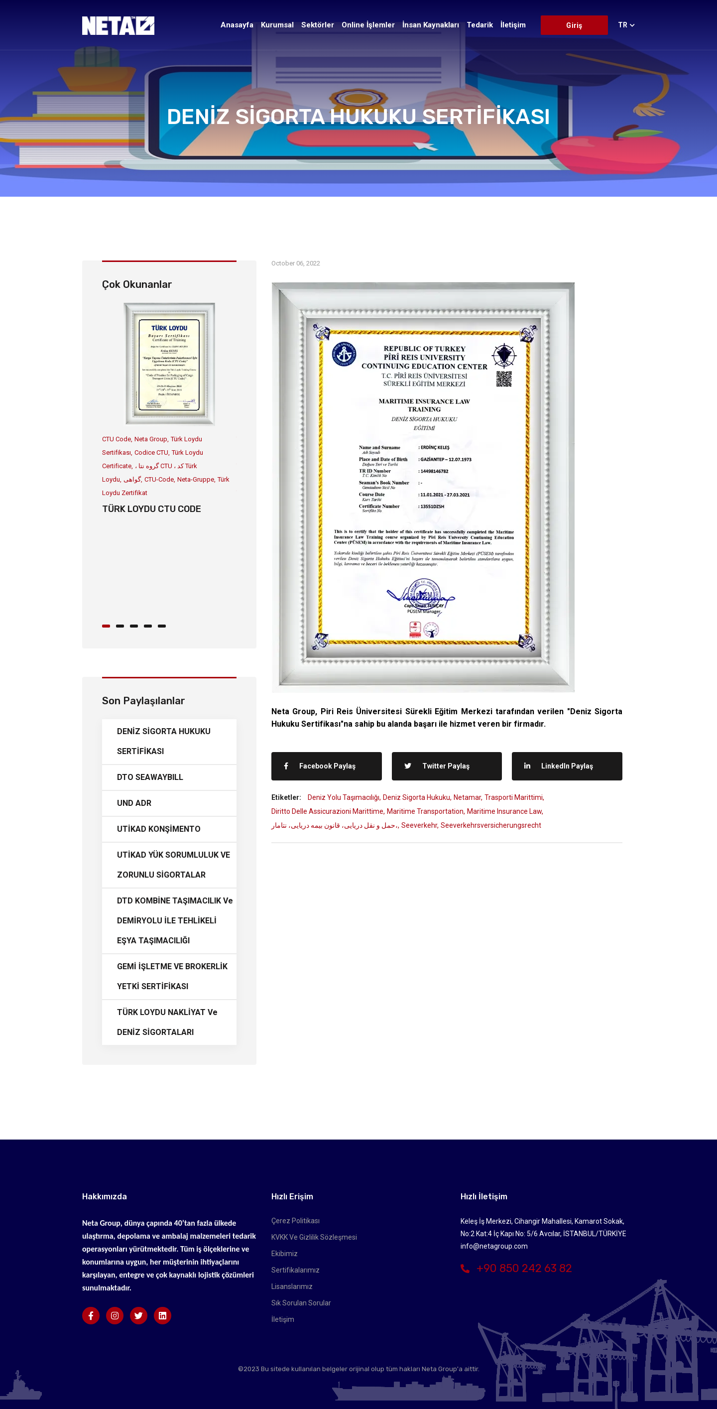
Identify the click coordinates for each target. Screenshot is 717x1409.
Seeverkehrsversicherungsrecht (491, 825)
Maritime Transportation (425, 811)
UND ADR (134, 803)
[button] (109, 625)
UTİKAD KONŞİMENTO (159, 829)
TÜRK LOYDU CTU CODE (151, 509)
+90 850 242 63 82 (516, 1268)
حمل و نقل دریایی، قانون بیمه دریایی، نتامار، (334, 825)
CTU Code (116, 439)
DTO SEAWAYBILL (150, 777)
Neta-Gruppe (195, 479)
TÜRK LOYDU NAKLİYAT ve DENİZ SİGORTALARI (167, 1022)
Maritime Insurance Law (504, 811)
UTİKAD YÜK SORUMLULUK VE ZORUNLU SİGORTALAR (173, 865)
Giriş (574, 25)
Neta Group (150, 439)
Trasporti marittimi (513, 797)
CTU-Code (159, 479)
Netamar (467, 797)
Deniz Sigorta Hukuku (416, 797)
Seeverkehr (419, 825)
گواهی (132, 479)
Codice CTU (151, 452)
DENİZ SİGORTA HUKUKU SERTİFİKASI (164, 741)
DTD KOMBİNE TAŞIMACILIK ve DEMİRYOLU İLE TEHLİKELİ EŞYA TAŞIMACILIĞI (175, 920)
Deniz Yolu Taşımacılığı (343, 797)
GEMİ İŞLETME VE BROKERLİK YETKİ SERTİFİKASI (172, 976)
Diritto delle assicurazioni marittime (327, 811)
